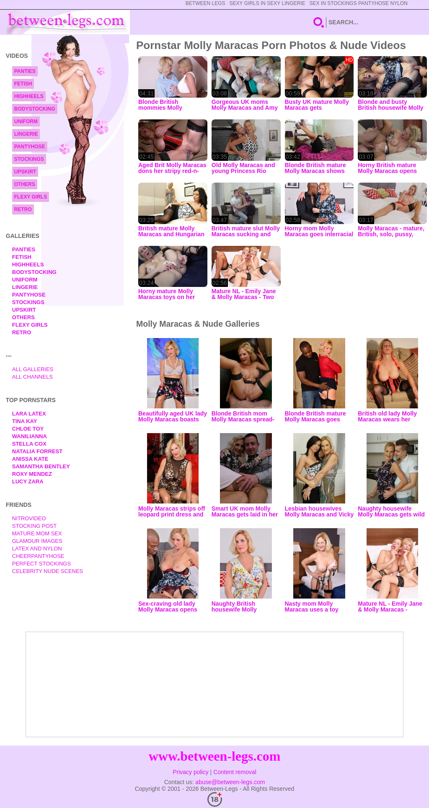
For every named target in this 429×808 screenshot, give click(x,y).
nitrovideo (29, 518)
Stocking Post (34, 526)
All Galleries (33, 369)
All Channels (32, 377)
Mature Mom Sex (37, 533)
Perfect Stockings (41, 563)
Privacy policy (191, 772)
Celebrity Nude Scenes (47, 571)
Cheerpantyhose (38, 556)
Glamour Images (37, 541)
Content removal (234, 772)
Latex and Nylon (37, 548)
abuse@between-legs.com (230, 782)
